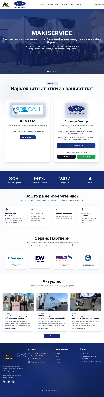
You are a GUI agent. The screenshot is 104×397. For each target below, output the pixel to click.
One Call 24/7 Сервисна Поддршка (88, 357)
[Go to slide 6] (56, 71)
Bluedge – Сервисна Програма (90, 361)
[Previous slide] (3, 41)
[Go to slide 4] (53, 71)
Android (86, 156)
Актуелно (64, 4)
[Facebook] (4, 381)
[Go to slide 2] (50, 71)
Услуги (57, 4)
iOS (66, 156)
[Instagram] (8, 381)
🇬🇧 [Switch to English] (99, 4)
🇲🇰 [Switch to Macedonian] (96, 4)
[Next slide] (101, 41)
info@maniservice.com (38, 362)
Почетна (42, 4)
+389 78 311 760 (36, 359)
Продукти (50, 4)
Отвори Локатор (76, 145)
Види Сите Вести (52, 336)
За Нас (71, 4)
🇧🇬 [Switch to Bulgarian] (103, 4)
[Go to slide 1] (48, 71)
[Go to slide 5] (55, 71)
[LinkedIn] (13, 381)
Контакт (78, 4)
